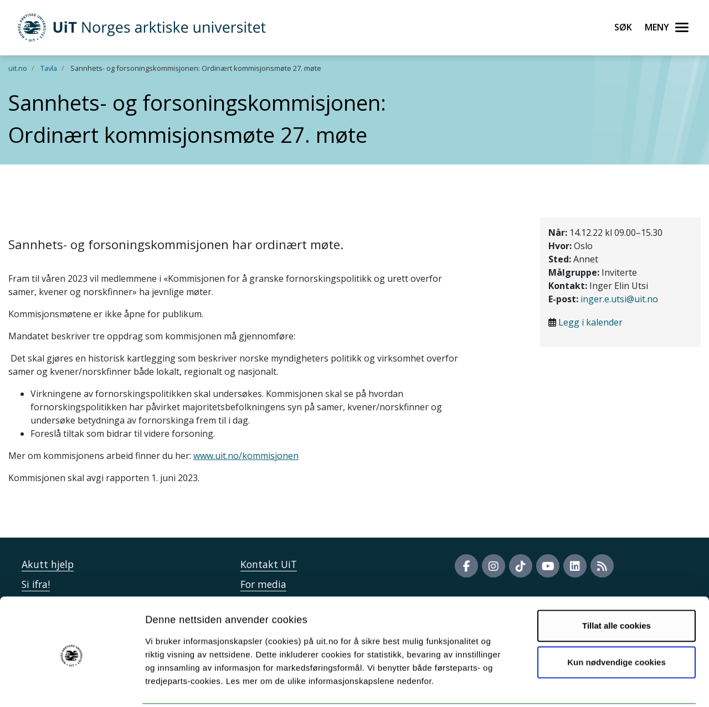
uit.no (17, 68)
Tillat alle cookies (616, 585)
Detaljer (589, 685)
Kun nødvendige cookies (616, 621)
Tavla (48, 68)
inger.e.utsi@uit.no (619, 299)
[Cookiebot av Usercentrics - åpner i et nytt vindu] (71, 685)
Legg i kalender (590, 322)
